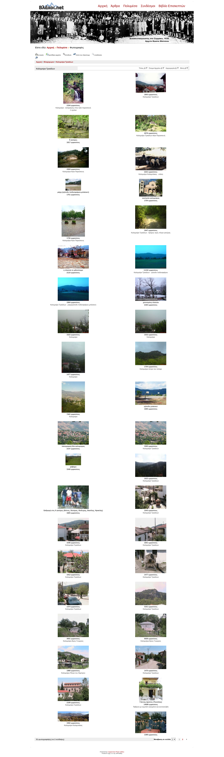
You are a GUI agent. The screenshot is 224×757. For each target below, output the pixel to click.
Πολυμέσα (130, 6)
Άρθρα (115, 6)
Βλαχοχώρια (49, 62)
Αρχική (103, 6)
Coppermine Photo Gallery (116, 752)
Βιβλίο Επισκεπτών (171, 6)
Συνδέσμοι (148, 6)
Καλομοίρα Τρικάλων (64, 62)
